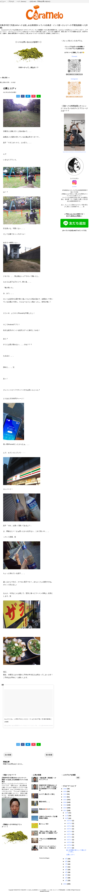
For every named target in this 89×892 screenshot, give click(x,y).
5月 (66, 869)
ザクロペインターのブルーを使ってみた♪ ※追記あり (47, 847)
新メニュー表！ (44, 824)
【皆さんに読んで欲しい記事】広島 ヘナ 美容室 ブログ (48, 832)
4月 (66, 872)
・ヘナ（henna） (21, 1)
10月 (66, 818)
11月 (66, 815)
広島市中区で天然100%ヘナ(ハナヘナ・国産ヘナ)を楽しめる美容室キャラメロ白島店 (15, 779)
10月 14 (69, 834)
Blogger (47, 858)
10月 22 (69, 826)
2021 (65, 799)
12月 (66, 813)
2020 (65, 802)
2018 (65, 808)
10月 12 (69, 837)
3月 (66, 875)
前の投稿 (49, 755)
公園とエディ (70, 854)
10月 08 (69, 842)
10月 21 (69, 829)
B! (28, 96)
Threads (74, 56)
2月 (66, 878)
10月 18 (69, 831)
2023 (65, 794)
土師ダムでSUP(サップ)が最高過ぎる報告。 (48, 817)
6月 (66, 867)
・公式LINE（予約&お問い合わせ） (39, 1)
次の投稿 (8, 755)
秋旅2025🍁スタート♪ (46, 809)
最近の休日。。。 (45, 801)
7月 (66, 864)
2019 (65, 805)
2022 (65, 797)
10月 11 (69, 839)
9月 (66, 858)
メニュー (3, 1)
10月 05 (69, 845)
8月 (66, 861)
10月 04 (69, 848)
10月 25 (69, 823)
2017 (65, 810)
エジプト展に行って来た (47, 794)
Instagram (74, 79)
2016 (65, 884)
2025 (65, 788)
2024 (65, 791)
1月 (66, 880)
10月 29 (69, 820)
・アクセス (10, 1)
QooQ (47, 891)
